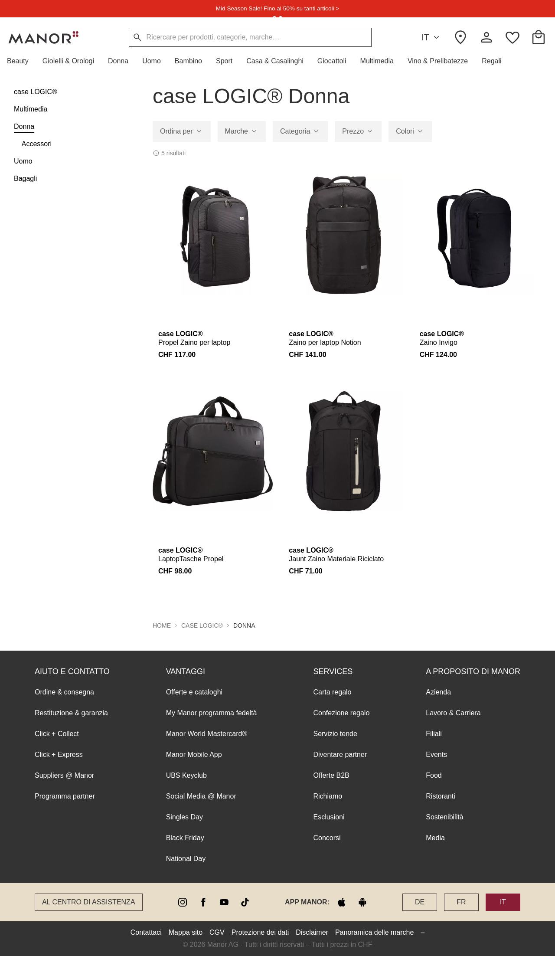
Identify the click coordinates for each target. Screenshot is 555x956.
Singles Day (184, 817)
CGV (217, 932)
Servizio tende (335, 733)
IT (431, 37)
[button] (21, 61)
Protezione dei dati (260, 932)
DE (419, 902)
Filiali (433, 733)
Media (435, 837)
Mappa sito (185, 932)
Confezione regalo (341, 713)
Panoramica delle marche (374, 932)
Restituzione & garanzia (71, 713)
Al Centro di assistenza (88, 902)
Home (162, 625)
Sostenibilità (444, 817)
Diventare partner (340, 754)
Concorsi (326, 837)
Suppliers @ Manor (64, 775)
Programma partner (65, 796)
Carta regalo (332, 692)
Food (433, 775)
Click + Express (59, 754)
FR (461, 902)
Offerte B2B (331, 775)
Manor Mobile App (194, 754)
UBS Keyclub (186, 775)
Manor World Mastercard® (207, 733)
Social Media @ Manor (201, 796)
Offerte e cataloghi (194, 692)
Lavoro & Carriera (453, 713)
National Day (186, 858)
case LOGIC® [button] (202, 625)
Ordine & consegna (64, 692)
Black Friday (185, 837)
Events (436, 754)
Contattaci (146, 932)
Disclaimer (312, 932)
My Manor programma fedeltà (211, 713)
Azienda (438, 692)
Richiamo (327, 796)
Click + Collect (57, 733)
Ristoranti (440, 796)
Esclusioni (328, 817)
